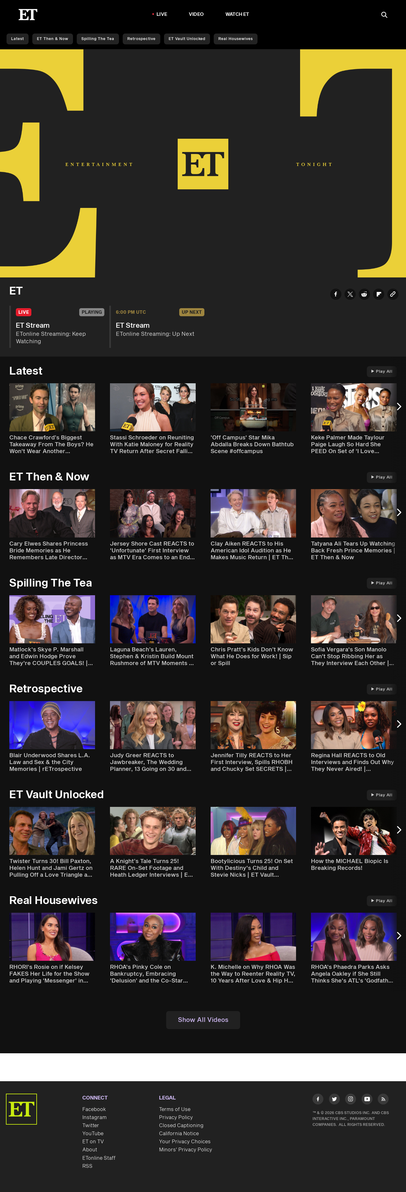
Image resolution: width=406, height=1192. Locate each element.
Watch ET (237, 14)
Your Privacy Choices (185, 1141)
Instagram (94, 1117)
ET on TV (93, 1141)
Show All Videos (203, 1020)
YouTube (92, 1133)
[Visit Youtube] (367, 1100)
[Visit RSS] (383, 1100)
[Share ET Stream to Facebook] (336, 295)
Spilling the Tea (97, 39)
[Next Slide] (398, 409)
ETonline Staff (99, 1158)
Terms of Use (174, 1109)
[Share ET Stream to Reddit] (364, 295)
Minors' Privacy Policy (185, 1150)
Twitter (90, 1125)
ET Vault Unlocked (187, 39)
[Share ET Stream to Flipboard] (378, 295)
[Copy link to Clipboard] (393, 295)
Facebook (94, 1109)
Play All (381, 371)
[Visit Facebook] (317, 1100)
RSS (87, 1166)
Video (196, 14)
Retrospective (141, 39)
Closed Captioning (181, 1125)
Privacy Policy (176, 1117)
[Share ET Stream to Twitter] (350, 295)
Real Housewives (235, 39)
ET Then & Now (52, 39)
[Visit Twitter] (334, 1100)
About (89, 1150)
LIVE (162, 14)
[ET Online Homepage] (28, 14)
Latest (17, 39)
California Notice (179, 1133)
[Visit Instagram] (350, 1100)
